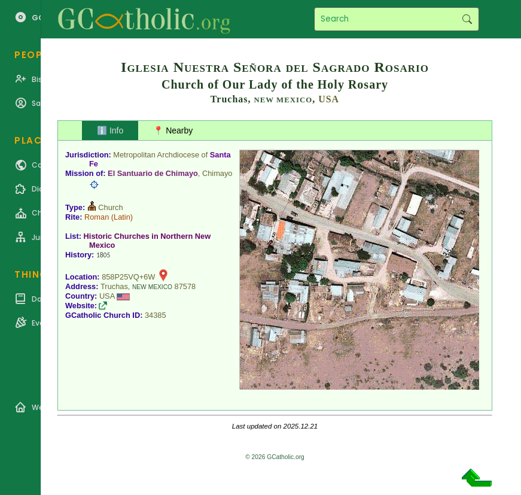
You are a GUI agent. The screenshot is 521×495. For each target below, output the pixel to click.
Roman (96, 216)
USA (328, 99)
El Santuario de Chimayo (153, 173)
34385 (155, 315)
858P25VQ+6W (128, 276)
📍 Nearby (173, 130)
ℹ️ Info (110, 130)
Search (466, 19)
